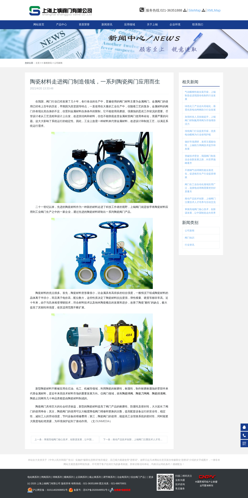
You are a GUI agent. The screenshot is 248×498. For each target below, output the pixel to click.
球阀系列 (57, 477)
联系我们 (197, 24)
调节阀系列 (109, 477)
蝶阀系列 (69, 477)
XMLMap (214, 10)
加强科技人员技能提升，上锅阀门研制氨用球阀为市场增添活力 (200, 120)
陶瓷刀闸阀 (142, 393)
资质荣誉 (84, 24)
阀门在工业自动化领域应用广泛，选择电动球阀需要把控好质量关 (200, 188)
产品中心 (61, 24)
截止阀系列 (95, 477)
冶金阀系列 (123, 477)
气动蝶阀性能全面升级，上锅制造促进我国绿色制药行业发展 (200, 95)
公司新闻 (58, 63)
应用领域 (129, 24)
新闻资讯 (106, 24)
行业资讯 (189, 244)
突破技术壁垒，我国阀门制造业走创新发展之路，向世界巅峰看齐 (200, 159)
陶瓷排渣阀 (159, 393)
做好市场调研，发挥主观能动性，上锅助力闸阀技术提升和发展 (200, 145)
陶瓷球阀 (127, 393)
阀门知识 (189, 237)
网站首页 (38, 24)
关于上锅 (152, 24)
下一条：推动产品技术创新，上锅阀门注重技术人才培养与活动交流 (135, 439)
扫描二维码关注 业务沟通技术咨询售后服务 (183, 482)
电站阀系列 (33, 477)
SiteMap (194, 10)
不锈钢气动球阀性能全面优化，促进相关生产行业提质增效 (200, 174)
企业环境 (175, 24)
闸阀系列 (46, 477)
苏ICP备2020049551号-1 (96, 490)
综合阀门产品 (138, 477)
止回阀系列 (81, 477)
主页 (38, 63)
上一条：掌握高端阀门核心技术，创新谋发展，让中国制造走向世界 (67, 439)
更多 (151, 477)
